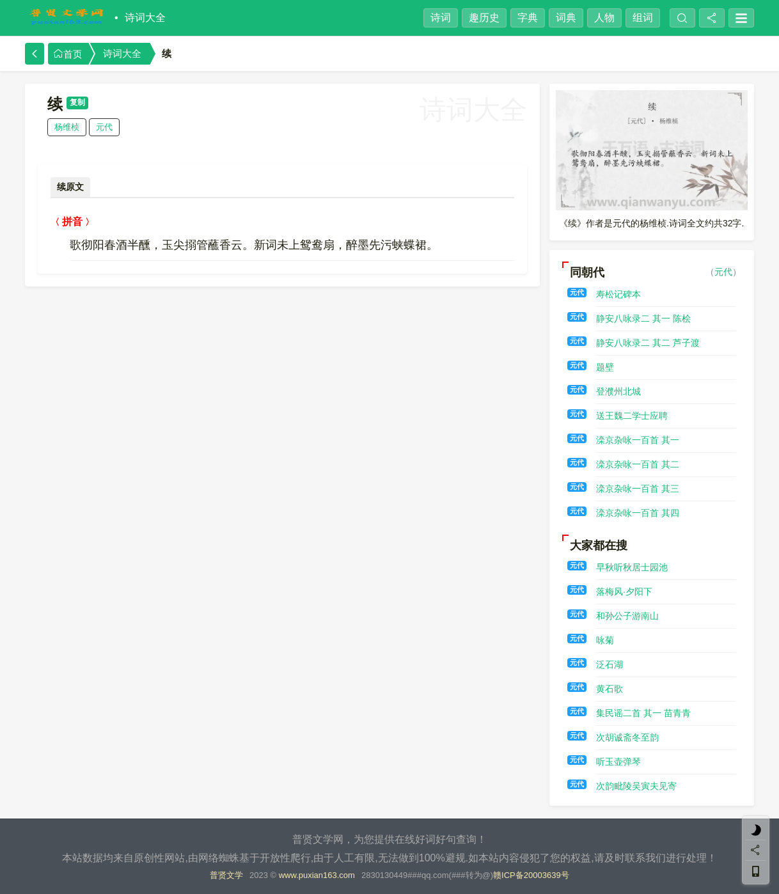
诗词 (440, 17)
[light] (756, 830)
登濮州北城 (618, 391)
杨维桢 (66, 127)
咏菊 (605, 640)
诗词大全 (145, 17)
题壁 (605, 367)
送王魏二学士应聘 (632, 416)
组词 (643, 17)
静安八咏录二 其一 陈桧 (643, 318)
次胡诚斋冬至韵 (627, 737)
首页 (68, 54)
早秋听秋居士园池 (632, 567)
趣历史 (484, 17)
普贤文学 (226, 875)
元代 (104, 127)
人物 (604, 17)
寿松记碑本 (618, 294)
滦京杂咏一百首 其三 (637, 488)
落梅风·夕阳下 (624, 591)
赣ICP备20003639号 (531, 875)
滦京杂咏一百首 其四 (637, 513)
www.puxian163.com (317, 875)
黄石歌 (609, 689)
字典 (527, 17)
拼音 (72, 221)
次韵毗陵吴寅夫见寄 (636, 786)
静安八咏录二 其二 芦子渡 (648, 343)
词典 (566, 17)
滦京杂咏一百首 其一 (637, 440)
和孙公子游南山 (627, 616)
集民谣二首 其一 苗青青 (643, 713)
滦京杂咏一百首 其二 (637, 464)
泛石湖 (609, 664)
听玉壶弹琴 (618, 762)
